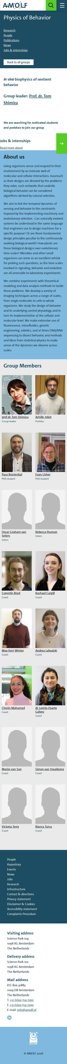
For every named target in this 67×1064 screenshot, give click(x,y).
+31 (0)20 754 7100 (21, 1000)
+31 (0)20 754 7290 (22, 1005)
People (8, 35)
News (7, 45)
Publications (11, 40)
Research (10, 30)
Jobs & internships (16, 50)
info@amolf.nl (26, 1010)
